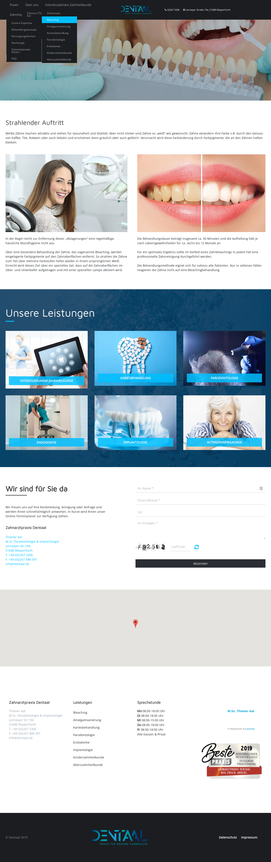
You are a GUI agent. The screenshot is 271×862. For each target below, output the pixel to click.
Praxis (14, 5)
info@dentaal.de (17, 564)
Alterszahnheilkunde (88, 765)
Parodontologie (84, 735)
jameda (250, 729)
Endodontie (81, 742)
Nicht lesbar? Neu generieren (196, 546)
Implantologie (83, 750)
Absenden (200, 563)
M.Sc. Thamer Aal (241, 711)
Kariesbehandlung (86, 727)
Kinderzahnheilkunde (88, 757)
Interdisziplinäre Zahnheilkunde (68, 5)
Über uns (31, 5)
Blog (71, 15)
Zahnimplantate (21, 15)
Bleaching (80, 712)
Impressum (249, 837)
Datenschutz (228, 837)
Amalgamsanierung (87, 720)
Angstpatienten (50, 15)
